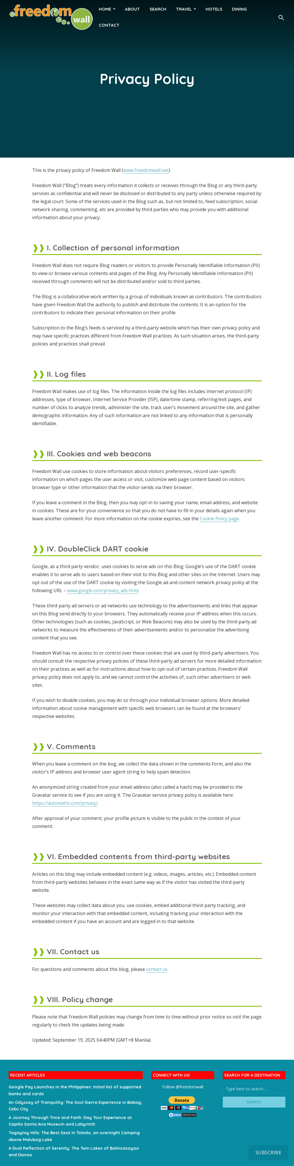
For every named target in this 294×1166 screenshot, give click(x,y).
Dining (239, 9)
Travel (184, 9)
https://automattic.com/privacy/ (66, 803)
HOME (105, 9)
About (132, 9)
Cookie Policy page (220, 518)
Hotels (214, 9)
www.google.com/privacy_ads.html (103, 590)
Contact (109, 25)
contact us (157, 969)
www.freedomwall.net (146, 170)
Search (158, 9)
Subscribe (269, 1152)
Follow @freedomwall (183, 1086)
